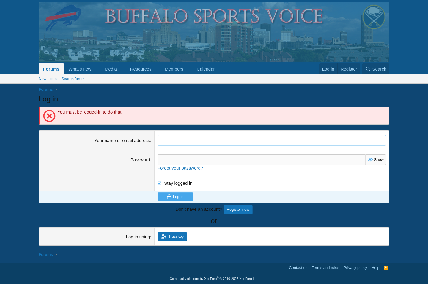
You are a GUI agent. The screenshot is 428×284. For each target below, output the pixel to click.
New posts (48, 78)
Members (174, 68)
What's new (79, 68)
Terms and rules (325, 267)
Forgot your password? (180, 167)
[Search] (375, 68)
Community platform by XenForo (214, 278)
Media (111, 68)
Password (140, 159)
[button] (96, 68)
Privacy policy (355, 267)
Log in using (138, 236)
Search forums (74, 78)
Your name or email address (122, 140)
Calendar (206, 68)
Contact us (298, 267)
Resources (141, 68)
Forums (51, 68)
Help (376, 267)
